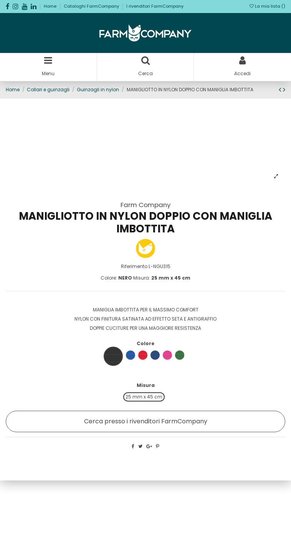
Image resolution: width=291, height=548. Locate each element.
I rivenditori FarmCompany (155, 6)
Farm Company (145, 204)
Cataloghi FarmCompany (92, 6)
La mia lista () (267, 6)
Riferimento (134, 266)
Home (51, 6)
